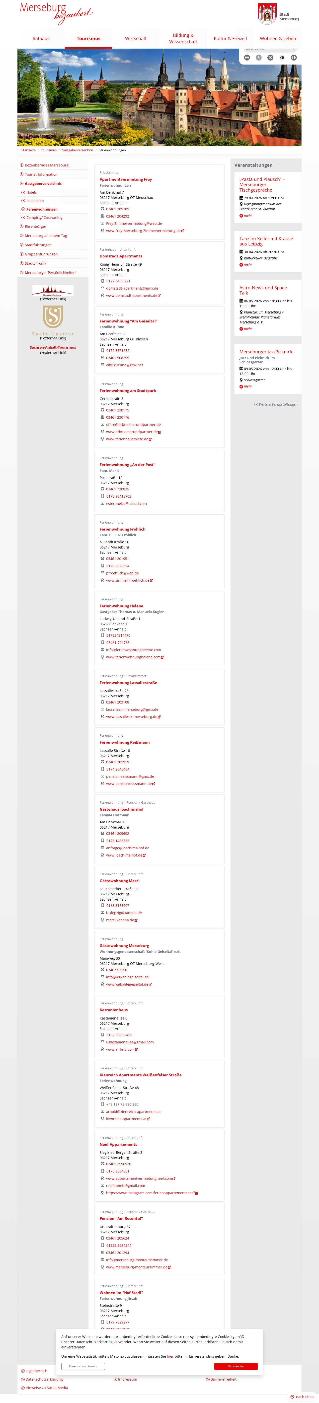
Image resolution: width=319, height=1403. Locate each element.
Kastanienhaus (114, 1018)
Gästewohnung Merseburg (124, 954)
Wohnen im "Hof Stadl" (121, 1301)
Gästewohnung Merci (120, 889)
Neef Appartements (118, 1153)
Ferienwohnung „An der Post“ (127, 473)
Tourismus (49, 159)
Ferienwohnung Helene (121, 614)
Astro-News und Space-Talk (263, 299)
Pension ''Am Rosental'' (121, 1227)
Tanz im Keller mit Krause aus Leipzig (266, 250)
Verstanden (236, 1366)
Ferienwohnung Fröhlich (123, 538)
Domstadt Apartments (121, 265)
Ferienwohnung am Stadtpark (128, 399)
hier (170, 1356)
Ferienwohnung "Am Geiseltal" (129, 329)
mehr (248, 224)
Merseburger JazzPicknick (265, 361)
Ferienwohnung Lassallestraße (128, 691)
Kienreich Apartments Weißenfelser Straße (141, 1083)
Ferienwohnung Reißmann (125, 751)
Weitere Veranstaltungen (278, 413)
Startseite (28, 159)
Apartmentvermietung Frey (126, 188)
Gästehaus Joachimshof (122, 818)
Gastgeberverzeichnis (77, 159)
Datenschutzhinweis (83, 1366)
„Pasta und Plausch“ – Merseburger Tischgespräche (262, 193)
